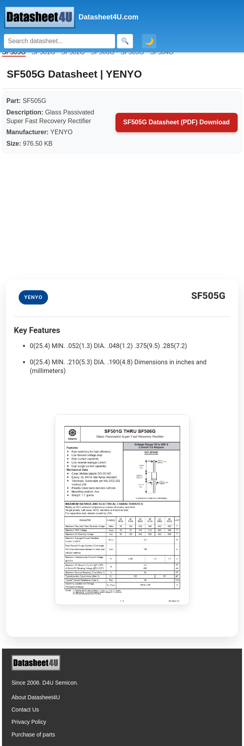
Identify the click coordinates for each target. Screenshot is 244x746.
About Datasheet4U (36, 697)
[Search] (59, 41)
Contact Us (25, 709)
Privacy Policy (29, 722)
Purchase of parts (33, 734)
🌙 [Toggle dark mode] (149, 41)
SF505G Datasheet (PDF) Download (176, 122)
